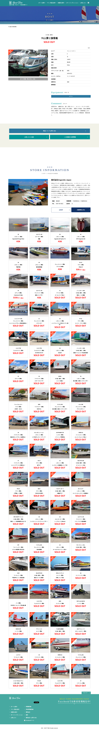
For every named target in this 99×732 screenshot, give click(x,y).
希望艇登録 (28, 706)
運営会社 (28, 712)
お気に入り (83, 2)
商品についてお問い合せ (49, 131)
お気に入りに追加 (29, 137)
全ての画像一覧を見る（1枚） (28, 79)
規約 (27, 715)
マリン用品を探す (51, 2)
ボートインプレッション (72, 2)
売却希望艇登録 (29, 709)
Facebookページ (30, 720)
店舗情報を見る (81, 209)
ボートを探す (41, 2)
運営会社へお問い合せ (31, 717)
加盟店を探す (61, 2)
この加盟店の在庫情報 (70, 137)
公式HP (61, 210)
